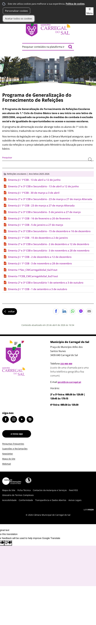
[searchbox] (48, 46)
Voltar (11, 311)
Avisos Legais (75, 500)
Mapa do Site (8, 458)
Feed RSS (73, 490)
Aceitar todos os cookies (18, 18)
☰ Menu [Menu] (89, 11)
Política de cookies (75, 3)
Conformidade (26, 500)
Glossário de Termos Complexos (18, 495)
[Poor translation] (8, 543)
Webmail (6, 463)
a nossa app (17, 433)
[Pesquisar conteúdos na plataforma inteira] (70, 46)
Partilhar (56, 311)
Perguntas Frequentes (13, 443)
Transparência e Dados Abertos (50, 500)
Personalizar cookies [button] (16, 10)
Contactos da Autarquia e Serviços (50, 490)
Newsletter (7, 453)
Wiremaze (88, 509)
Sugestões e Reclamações (15, 448)
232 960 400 (66, 363)
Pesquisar (7, 157)
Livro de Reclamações (11, 481)
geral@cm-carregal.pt (69, 382)
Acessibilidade (28, 480)
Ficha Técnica (24, 490)
